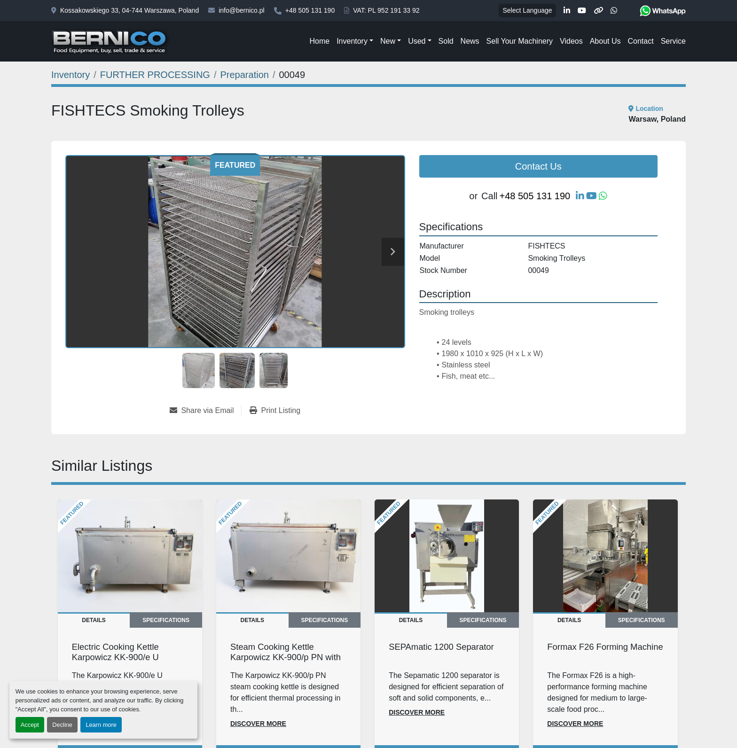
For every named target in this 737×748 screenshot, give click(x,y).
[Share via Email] (205, 411)
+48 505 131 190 (310, 10)
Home (319, 41)
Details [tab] (93, 620)
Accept (30, 724)
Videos (571, 41)
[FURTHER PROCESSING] (155, 75)
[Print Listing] (275, 411)
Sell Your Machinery (519, 41)
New (387, 41)
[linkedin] (567, 10)
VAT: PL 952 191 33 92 (386, 10)
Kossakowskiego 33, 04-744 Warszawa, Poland (129, 10)
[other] (598, 10)
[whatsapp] (614, 10)
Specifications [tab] (165, 620)
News (470, 41)
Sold (446, 41)
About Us (605, 41)
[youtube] (582, 10)
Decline (62, 724)
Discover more (258, 723)
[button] (355, 41)
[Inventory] (70, 75)
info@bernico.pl (242, 10)
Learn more (101, 724)
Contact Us (538, 166)
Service (673, 41)
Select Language (527, 10)
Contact (640, 41)
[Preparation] (244, 75)
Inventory (352, 41)
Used (416, 41)
